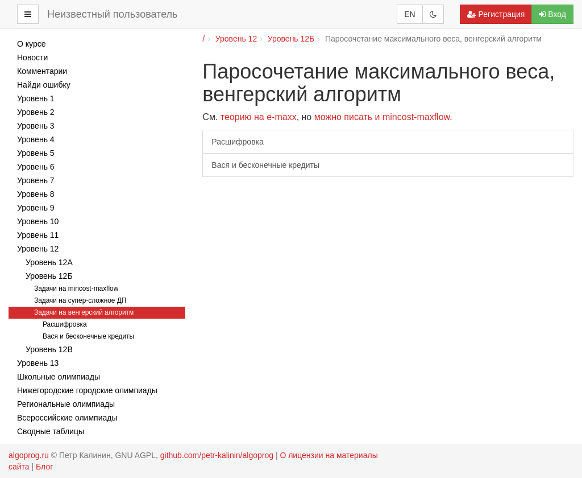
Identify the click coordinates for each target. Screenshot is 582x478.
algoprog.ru (29, 455)
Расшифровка (237, 141)
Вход (552, 14)
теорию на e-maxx (259, 117)
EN (409, 14)
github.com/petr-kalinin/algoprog (216, 455)
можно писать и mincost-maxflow (382, 117)
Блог (44, 466)
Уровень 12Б (291, 38)
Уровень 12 (236, 38)
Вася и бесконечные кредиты (265, 165)
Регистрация (496, 14)
